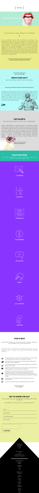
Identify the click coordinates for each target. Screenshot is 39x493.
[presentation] (11, 426)
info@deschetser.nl (29, 402)
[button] (19, 460)
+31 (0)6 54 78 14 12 (18, 402)
